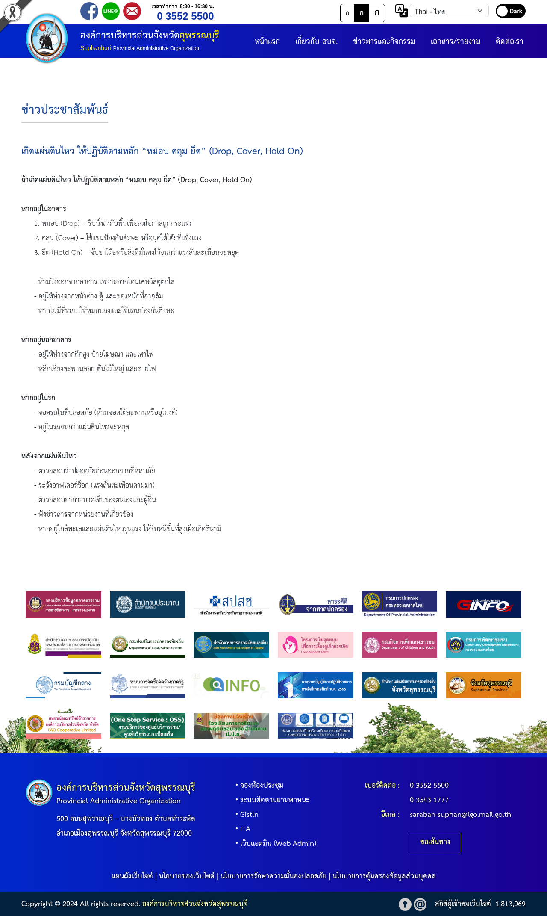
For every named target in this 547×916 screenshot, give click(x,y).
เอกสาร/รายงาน (455, 41)
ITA (241, 829)
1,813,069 (510, 904)
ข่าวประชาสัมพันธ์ (64, 110)
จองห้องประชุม (257, 786)
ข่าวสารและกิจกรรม (384, 41)
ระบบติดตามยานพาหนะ (270, 800)
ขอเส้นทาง (435, 842)
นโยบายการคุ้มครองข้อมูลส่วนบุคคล (384, 876)
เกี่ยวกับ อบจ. (316, 41)
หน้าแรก (267, 41)
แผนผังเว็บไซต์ (132, 876)
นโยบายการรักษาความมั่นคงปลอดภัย (273, 876)
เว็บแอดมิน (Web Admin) (274, 844)
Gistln (245, 815)
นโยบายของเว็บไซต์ (187, 876)
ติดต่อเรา (509, 41)
